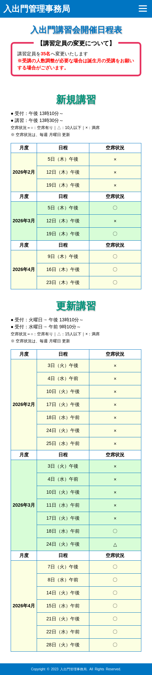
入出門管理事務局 (36, 8)
